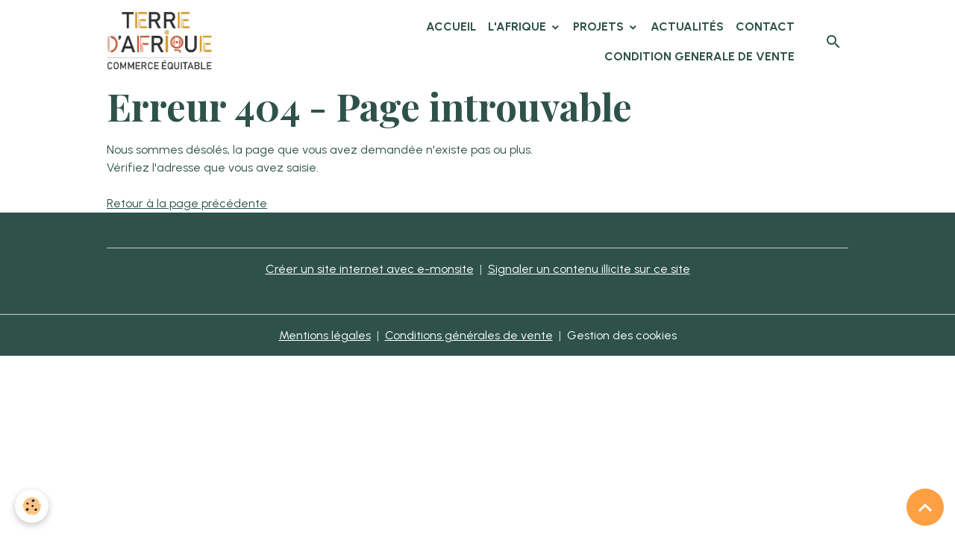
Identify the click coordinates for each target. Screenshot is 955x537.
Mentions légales (325, 335)
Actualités (687, 26)
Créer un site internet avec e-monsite (370, 269)
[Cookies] (31, 506)
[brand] (161, 42)
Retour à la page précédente (187, 203)
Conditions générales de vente (469, 335)
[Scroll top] (925, 507)
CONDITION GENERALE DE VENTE (699, 56)
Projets (600, 26)
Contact (765, 26)
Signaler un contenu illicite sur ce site (589, 269)
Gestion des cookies (622, 335)
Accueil (451, 26)
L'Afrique (518, 26)
